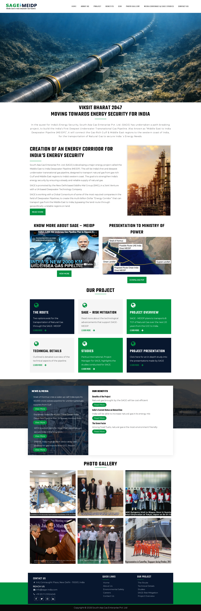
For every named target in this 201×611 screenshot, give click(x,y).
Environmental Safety (113, 589)
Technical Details (146, 586)
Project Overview (146, 596)
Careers (107, 592)
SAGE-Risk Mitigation (148, 592)
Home (106, 582)
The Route (143, 582)
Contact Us (108, 596)
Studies (141, 589)
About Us (107, 586)
